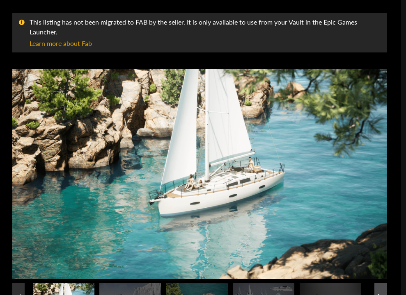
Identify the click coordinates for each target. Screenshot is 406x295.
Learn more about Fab (61, 43)
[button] (199, 174)
